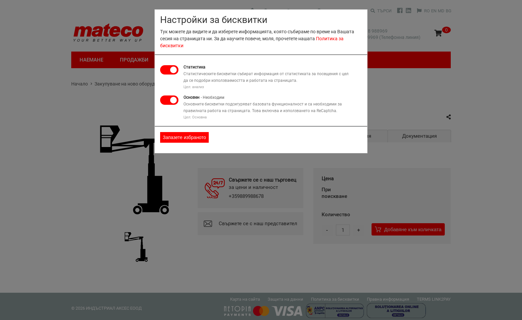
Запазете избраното (184, 137)
